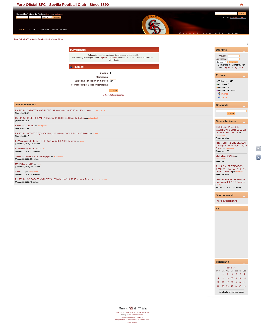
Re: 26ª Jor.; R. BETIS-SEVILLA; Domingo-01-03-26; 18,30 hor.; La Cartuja (50, 118)
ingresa (49, 14)
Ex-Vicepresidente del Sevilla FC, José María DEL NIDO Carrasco (46, 141)
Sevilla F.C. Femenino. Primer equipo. (32, 156)
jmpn (82, 141)
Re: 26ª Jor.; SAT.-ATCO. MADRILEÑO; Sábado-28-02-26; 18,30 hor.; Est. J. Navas (54, 110)
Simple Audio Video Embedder (132, 317)
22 (218, 286)
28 (245, 286)
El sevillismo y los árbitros (27, 149)
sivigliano (96, 133)
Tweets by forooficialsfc (226, 201)
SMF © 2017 (130, 312)
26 (236, 286)
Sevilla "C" (20, 171)
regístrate (58, 14)
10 (228, 278)
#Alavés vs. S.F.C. (238, 17)
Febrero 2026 (231, 268)
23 (223, 286)
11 (232, 278)
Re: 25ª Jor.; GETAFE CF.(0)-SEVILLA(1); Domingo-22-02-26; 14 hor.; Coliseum (52, 133)
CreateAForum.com (136, 315)
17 (228, 282)
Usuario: (223, 56)
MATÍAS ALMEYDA (24, 164)
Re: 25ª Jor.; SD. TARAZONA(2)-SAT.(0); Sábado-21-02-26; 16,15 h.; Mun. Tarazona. (54, 179)
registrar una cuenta (109, 58)
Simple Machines (142, 312)
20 (240, 282)
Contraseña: (221, 59)
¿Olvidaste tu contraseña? (113, 95)
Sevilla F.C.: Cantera (25, 126)
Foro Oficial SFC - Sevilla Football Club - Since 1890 (62, 5)
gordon (224, 97)
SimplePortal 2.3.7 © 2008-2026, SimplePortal (132, 319)
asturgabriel (100, 110)
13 (240, 278)
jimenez (224, 94)
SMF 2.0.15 (120, 312)
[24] (227, 286)
